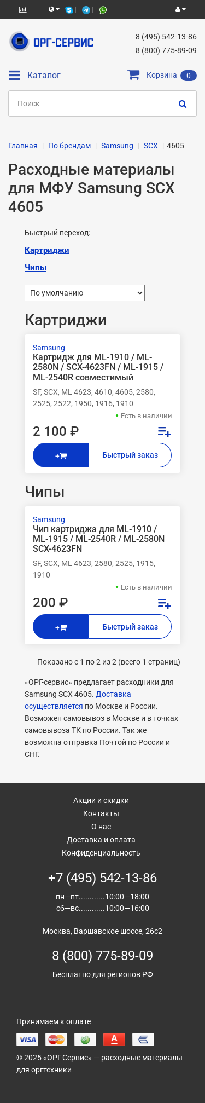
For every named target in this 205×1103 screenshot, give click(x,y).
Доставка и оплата (101, 839)
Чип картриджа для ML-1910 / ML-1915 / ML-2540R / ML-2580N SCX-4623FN (99, 539)
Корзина (162, 75)
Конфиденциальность (101, 852)
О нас (101, 826)
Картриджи (47, 250)
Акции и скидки (101, 800)
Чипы (35, 268)
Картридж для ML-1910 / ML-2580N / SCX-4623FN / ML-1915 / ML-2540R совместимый (98, 367)
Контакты (101, 813)
